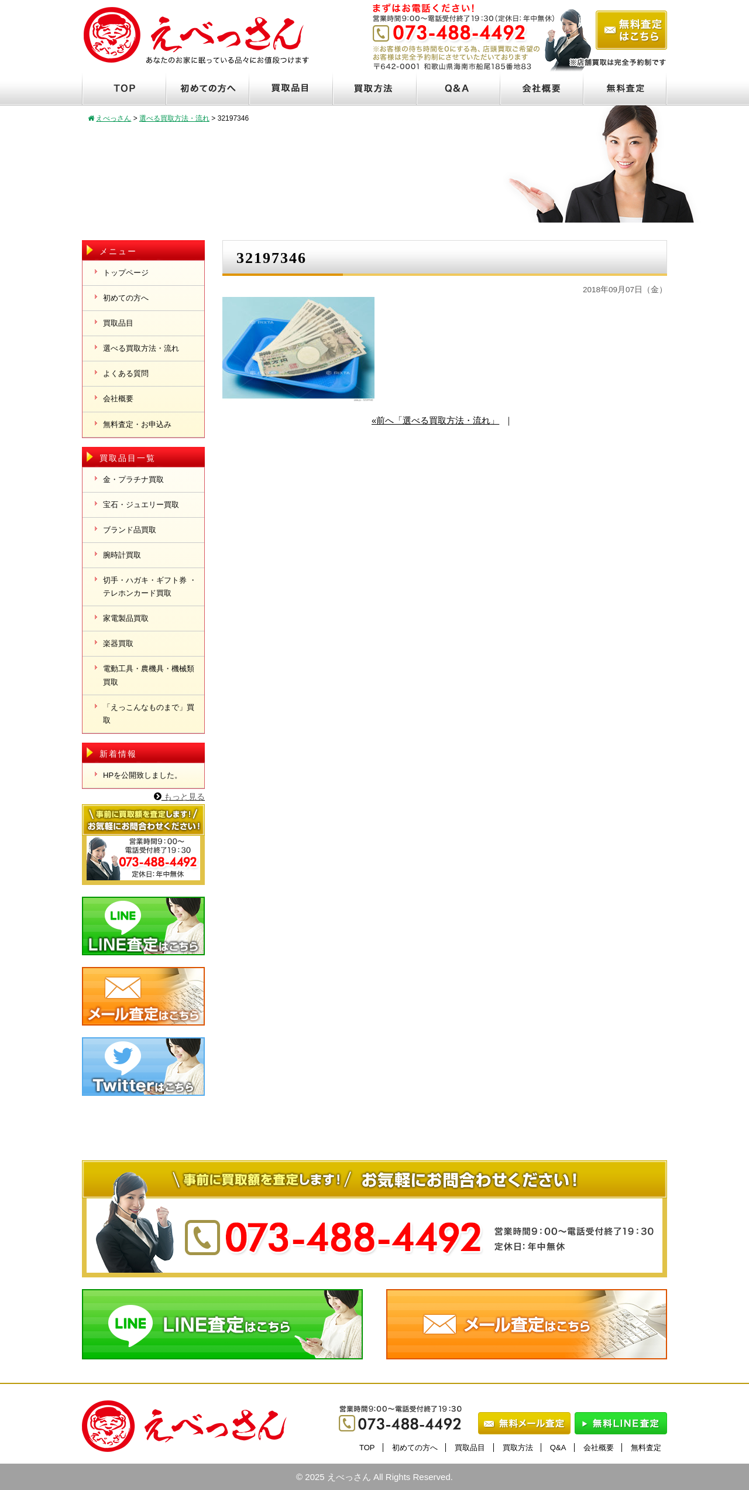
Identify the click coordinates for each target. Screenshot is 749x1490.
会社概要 (118, 398)
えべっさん (349, 1477)
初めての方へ (126, 297)
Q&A (558, 1447)
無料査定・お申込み (137, 424)
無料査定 (646, 1447)
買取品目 (118, 323)
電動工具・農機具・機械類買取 (148, 675)
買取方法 (518, 1447)
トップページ (126, 272)
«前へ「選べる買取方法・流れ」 (435, 420)
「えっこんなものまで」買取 (148, 714)
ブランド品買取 (129, 529)
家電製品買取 (126, 618)
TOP (367, 1447)
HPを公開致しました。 (142, 775)
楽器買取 (118, 643)
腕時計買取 (122, 555)
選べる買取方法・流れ (141, 348)
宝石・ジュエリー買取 (141, 504)
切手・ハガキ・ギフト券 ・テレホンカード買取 (150, 586)
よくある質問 (126, 373)
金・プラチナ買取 (133, 479)
